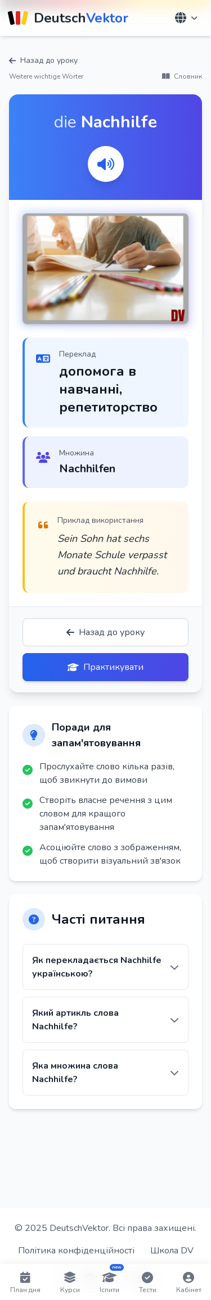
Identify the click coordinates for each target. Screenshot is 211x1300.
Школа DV (172, 1250)
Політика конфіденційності (76, 1250)
